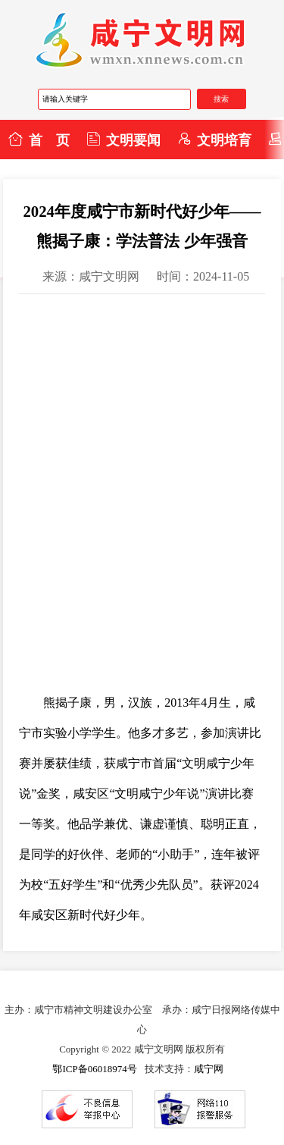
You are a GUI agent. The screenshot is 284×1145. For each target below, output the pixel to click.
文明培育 (214, 139)
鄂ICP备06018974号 (94, 1068)
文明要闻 (123, 139)
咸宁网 (208, 1068)
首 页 (39, 139)
